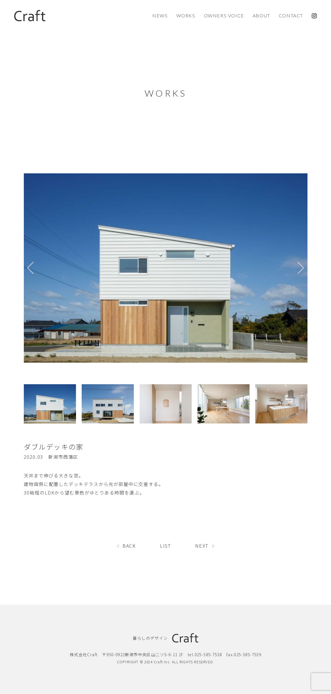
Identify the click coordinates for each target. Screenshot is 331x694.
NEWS (160, 15)
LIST (165, 545)
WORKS (185, 15)
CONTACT (291, 15)
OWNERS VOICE (224, 15)
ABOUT (261, 15)
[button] (301, 268)
